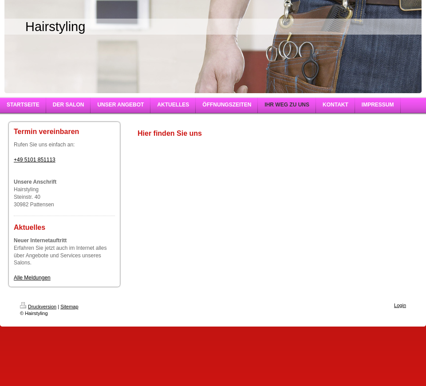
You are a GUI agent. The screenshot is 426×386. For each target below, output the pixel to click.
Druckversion (38, 306)
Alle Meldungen (32, 278)
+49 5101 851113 (34, 160)
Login (400, 305)
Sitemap (69, 306)
